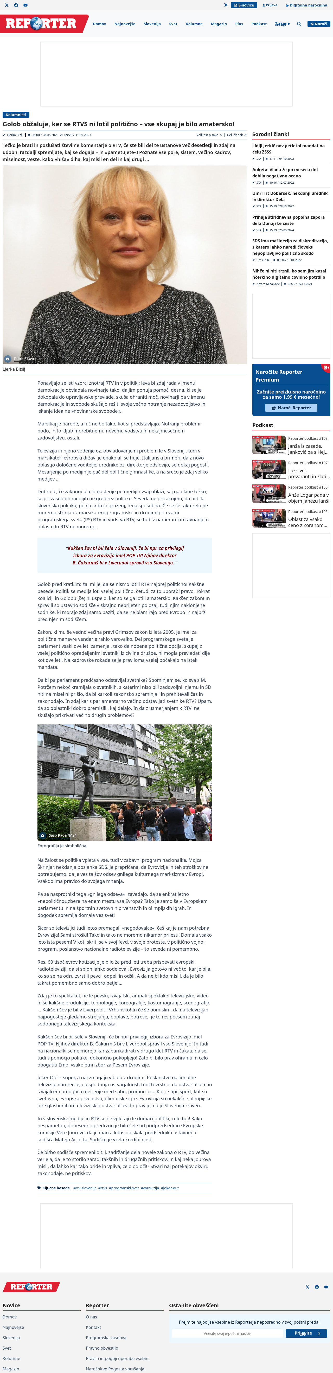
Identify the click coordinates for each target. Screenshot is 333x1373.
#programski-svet (124, 1187)
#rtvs (102, 1187)
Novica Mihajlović (268, 284)
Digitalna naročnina (306, 5)
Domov (99, 23)
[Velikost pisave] (210, 135)
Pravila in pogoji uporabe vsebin (117, 1358)
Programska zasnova (106, 1338)
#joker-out (170, 1187)
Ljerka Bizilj (15, 135)
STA (259, 159)
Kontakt (93, 1327)
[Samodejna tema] (226, 5)
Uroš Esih (263, 260)
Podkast (259, 23)
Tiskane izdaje (282, 24)
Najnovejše (125, 23)
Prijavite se (308, 1333)
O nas (91, 1317)
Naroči (319, 23)
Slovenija (152, 23)
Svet (173, 23)
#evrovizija (150, 1187)
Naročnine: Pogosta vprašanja (115, 1369)
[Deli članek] (237, 135)
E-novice (244, 5)
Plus (239, 23)
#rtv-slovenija (85, 1187)
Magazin (219, 23)
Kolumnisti (16, 114)
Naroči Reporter (291, 408)
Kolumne (194, 23)
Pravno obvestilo (102, 1348)
